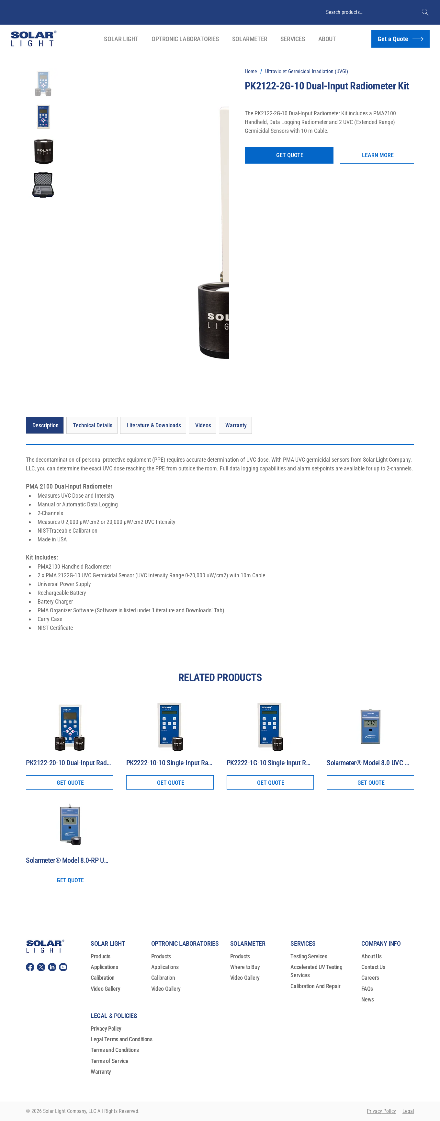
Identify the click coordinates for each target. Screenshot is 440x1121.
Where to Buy (245, 967)
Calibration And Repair (315, 986)
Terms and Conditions (115, 1049)
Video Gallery (105, 988)
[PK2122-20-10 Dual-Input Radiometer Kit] (69, 763)
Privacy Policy (106, 1028)
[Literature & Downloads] (153, 425)
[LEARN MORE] (377, 155)
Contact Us (373, 967)
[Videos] (202, 425)
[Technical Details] (92, 425)
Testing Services (308, 956)
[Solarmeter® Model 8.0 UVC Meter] (370, 763)
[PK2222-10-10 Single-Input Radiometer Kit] (170, 763)
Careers (370, 977)
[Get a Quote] (400, 39)
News (367, 999)
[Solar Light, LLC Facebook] (30, 967)
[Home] (251, 71)
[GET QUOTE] (289, 155)
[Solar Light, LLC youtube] (63, 967)
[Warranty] (235, 425)
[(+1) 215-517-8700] (426, 12)
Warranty (101, 1071)
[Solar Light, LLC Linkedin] (52, 967)
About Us (371, 956)
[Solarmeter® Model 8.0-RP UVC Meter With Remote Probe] (69, 860)
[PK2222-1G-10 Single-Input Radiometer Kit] (270, 763)
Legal (408, 1111)
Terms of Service (109, 1060)
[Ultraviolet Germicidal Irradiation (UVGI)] (306, 71)
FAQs (367, 988)
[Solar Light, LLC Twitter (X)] (41, 967)
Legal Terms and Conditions (121, 1039)
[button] (121, 39)
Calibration (103, 977)
